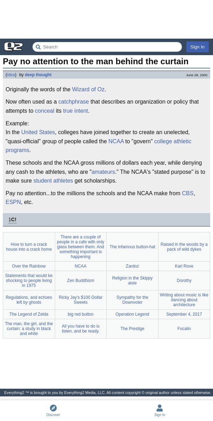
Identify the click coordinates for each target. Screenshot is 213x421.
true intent (75, 111)
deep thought (38, 74)
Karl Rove (184, 266)
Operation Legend (132, 314)
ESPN (13, 202)
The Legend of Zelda (28, 314)
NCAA (116, 141)
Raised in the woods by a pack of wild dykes (184, 247)
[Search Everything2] (107, 47)
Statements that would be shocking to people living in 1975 (29, 280)
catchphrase (73, 102)
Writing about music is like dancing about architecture (184, 299)
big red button (80, 314)
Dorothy (184, 280)
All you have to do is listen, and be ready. (80, 329)
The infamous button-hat (132, 246)
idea (11, 74)
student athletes (53, 181)
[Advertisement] (106, 19)
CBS (187, 193)
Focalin (184, 328)
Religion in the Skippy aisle (132, 280)
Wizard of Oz (88, 89)
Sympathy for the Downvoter (132, 300)
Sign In (198, 47)
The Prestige (132, 328)
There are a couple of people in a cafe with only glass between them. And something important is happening (80, 247)
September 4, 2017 (184, 314)
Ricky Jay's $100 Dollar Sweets (80, 300)
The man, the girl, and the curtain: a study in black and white (29, 328)
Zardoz (132, 266)
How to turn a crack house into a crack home (29, 247)
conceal (44, 111)
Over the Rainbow (29, 266)
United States (38, 132)
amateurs (103, 172)
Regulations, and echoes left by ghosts (29, 300)
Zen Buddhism (80, 280)
